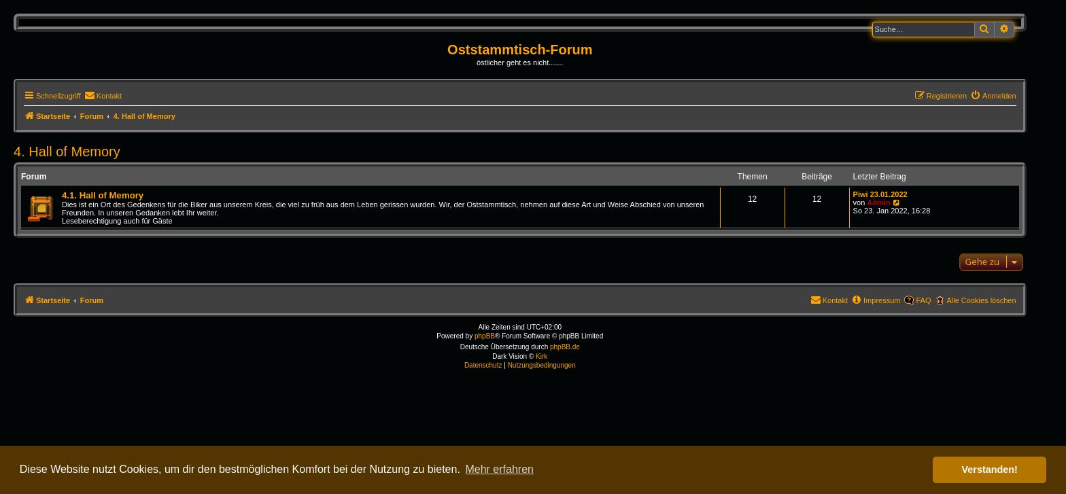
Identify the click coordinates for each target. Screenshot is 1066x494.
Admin (878, 202)
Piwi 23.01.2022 (880, 194)
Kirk (541, 356)
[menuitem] (103, 96)
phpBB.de (565, 347)
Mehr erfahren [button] (499, 469)
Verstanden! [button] (990, 469)
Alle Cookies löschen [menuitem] (981, 300)
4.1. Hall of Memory (102, 195)
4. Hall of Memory (67, 151)
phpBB (485, 336)
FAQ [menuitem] (923, 300)
